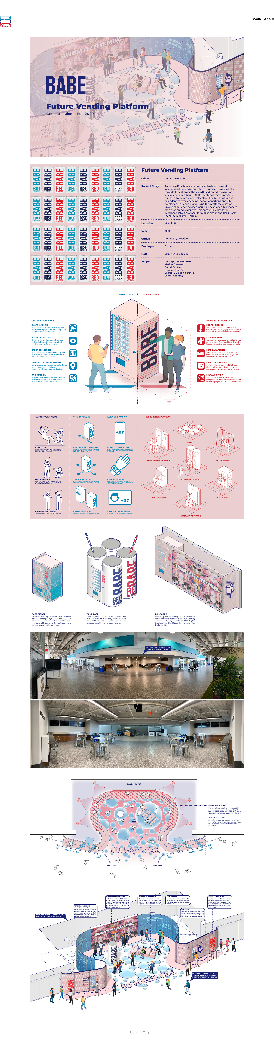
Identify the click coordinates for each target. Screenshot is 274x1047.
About (269, 19)
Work (257, 19)
